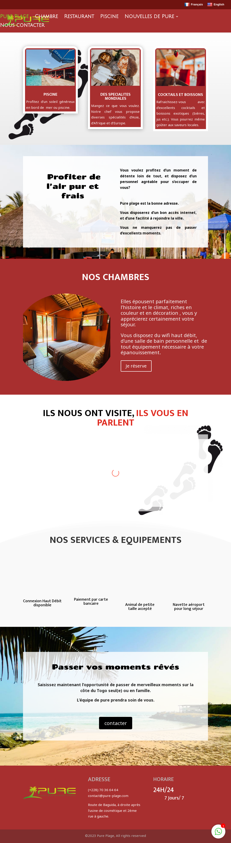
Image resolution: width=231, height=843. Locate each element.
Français (193, 4)
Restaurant (79, 17)
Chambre (46, 17)
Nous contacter (22, 26)
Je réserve (136, 366)
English (215, 4)
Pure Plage (14, 17)
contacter (115, 723)
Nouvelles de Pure (149, 17)
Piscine (109, 17)
